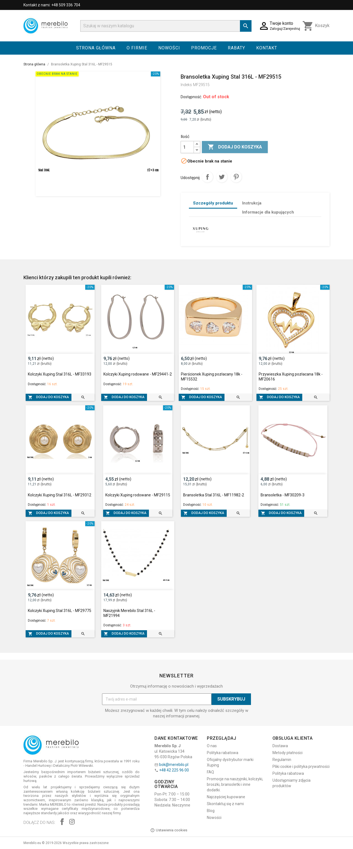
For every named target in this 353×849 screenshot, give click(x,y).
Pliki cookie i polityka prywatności (301, 766)
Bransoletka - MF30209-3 (282, 495)
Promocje (204, 47)
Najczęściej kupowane (226, 797)
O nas (212, 746)
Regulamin (281, 759)
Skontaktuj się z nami (225, 804)
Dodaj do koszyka (235, 147)
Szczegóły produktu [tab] (213, 203)
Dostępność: (191, 97)
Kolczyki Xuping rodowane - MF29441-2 (137, 374)
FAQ (210, 772)
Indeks (186, 84)
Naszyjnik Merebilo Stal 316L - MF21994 (129, 613)
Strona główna (96, 47)
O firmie (137, 47)
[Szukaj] (166, 26)
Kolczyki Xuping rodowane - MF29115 (137, 495)
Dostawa (280, 746)
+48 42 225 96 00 (174, 770)
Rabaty (236, 47)
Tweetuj (221, 176)
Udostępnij (207, 176)
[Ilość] (187, 147)
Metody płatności (287, 752)
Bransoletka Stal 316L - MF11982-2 (213, 495)
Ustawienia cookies (168, 830)
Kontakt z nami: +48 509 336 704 (51, 5)
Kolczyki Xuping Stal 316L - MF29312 (59, 495)
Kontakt (266, 47)
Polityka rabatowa (222, 752)
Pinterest (236, 176)
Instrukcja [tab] (251, 203)
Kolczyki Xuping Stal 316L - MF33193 (59, 374)
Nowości (169, 47)
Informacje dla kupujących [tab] (268, 212)
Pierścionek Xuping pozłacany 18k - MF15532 (211, 376)
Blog (211, 810)
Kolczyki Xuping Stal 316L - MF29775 (59, 610)
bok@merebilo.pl (173, 764)
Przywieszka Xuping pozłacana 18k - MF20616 (291, 376)
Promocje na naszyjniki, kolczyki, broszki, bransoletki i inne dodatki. (235, 784)
